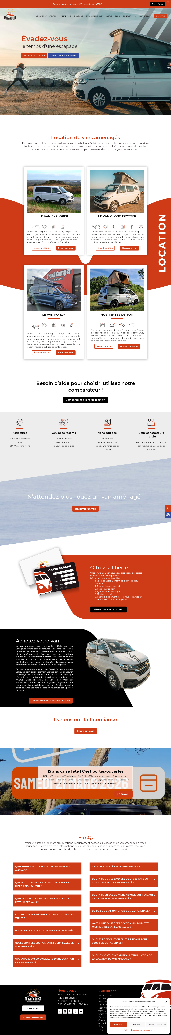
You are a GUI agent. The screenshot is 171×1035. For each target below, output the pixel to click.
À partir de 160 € (41, 246)
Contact (127, 16)
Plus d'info (157, 4)
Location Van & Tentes (46, 16)
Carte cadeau (144, 16)
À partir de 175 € (105, 246)
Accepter (118, 1024)
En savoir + (124, 792)
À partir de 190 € (41, 351)
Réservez (160, 16)
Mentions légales (146, 1030)
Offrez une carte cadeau (108, 607)
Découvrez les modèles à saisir (50, 698)
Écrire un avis (85, 729)
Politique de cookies (131, 1030)
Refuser (136, 1024)
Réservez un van (66, 246)
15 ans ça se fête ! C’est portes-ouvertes (86, 769)
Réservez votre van (34, 53)
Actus (109, 16)
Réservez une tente (129, 344)
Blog (117, 16)
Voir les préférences (156, 1024)
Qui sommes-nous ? (94, 16)
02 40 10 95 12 (33, 1006)
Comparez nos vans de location (85, 398)
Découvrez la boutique (63, 54)
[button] (166, 1001)
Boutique (78, 16)
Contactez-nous (33, 1015)
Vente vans (66, 16)
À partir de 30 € (104, 345)
